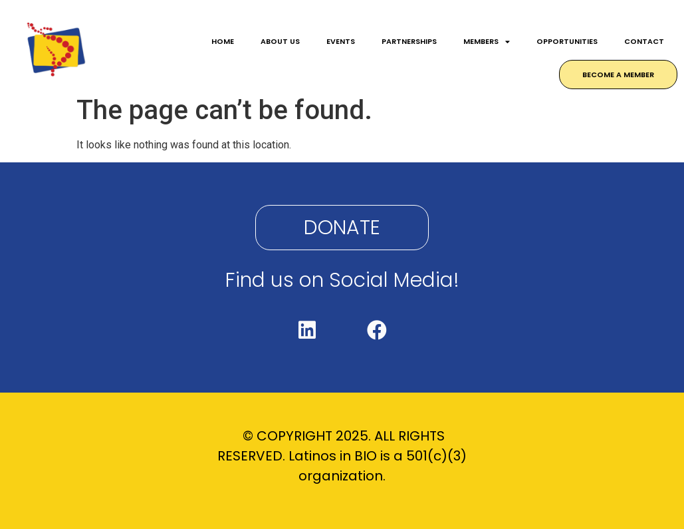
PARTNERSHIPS (409, 41)
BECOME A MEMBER (618, 74)
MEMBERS (486, 41)
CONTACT (644, 41)
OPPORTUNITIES (567, 41)
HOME (222, 41)
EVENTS (340, 41)
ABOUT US (280, 41)
